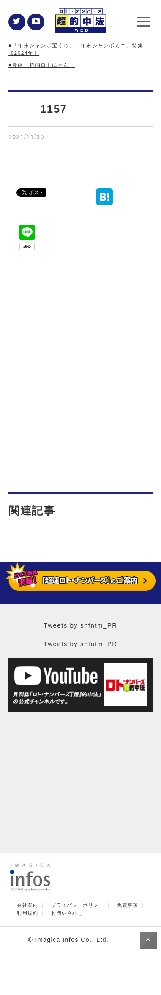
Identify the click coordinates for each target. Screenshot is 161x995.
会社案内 (27, 905)
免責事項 (127, 905)
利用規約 (27, 913)
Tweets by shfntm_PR (80, 625)
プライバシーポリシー (77, 905)
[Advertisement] (80, 409)
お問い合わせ (67, 913)
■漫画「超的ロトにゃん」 (41, 65)
